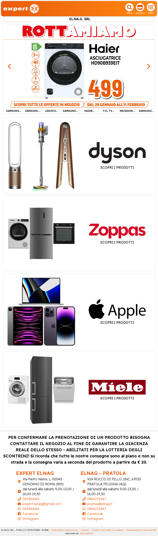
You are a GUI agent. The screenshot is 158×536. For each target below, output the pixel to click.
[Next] (148, 66)
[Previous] (9, 66)
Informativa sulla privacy (64, 530)
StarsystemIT (86, 533)
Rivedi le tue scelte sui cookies (107, 530)
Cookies (85, 530)
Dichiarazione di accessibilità (141, 530)
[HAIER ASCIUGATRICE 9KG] (79, 66)
